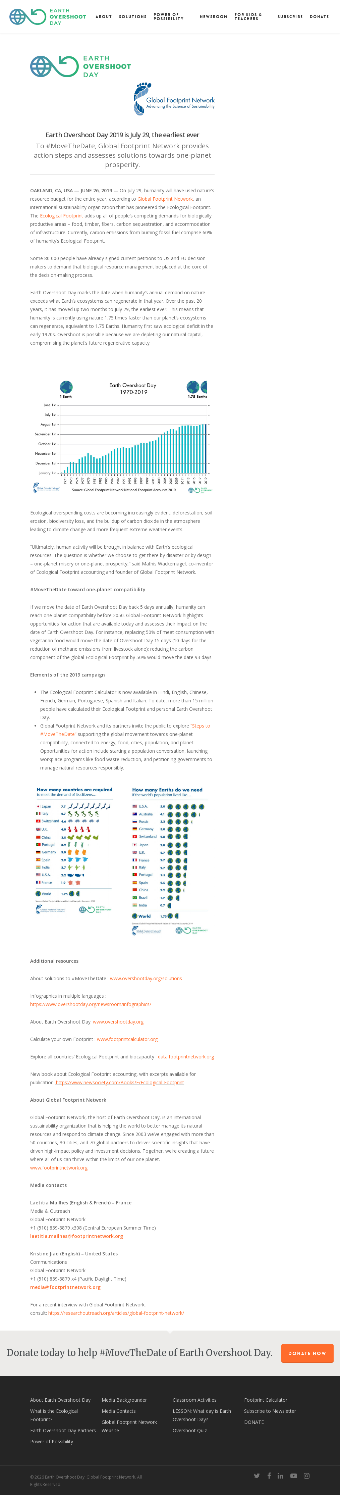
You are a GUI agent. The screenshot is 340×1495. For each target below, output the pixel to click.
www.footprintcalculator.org (127, 1039)
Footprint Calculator (265, 1400)
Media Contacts (119, 1411)
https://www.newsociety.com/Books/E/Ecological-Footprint (120, 1082)
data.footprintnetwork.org (186, 1056)
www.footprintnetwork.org (59, 1167)
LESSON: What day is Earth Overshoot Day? (202, 1415)
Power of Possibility (51, 1441)
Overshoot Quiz (190, 1430)
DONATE (254, 1422)
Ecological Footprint (61, 215)
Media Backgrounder (124, 1400)
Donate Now (307, 1353)
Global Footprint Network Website (129, 1426)
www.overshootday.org (118, 1021)
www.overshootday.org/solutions (146, 978)
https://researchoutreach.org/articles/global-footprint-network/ (116, 1313)
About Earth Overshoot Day (60, 1400)
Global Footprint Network (165, 199)
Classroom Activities (195, 1400)
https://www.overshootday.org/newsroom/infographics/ (90, 1004)
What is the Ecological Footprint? (54, 1415)
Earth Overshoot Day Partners (63, 1430)
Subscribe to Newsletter (270, 1411)
